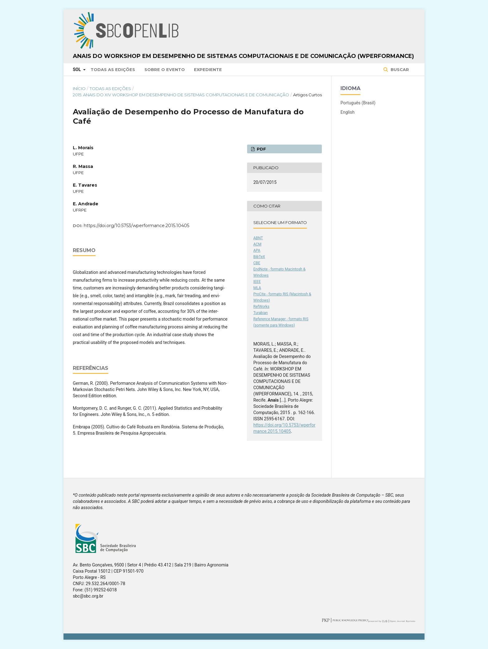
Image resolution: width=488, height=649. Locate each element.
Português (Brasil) (357, 102)
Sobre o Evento (164, 69)
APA (256, 250)
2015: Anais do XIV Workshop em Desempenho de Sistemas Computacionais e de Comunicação (181, 94)
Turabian (260, 313)
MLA (257, 288)
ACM (257, 244)
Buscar (399, 69)
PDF (261, 148)
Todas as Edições (113, 69)
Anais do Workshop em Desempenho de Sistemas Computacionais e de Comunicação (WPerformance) (243, 56)
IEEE (257, 281)
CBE (256, 263)
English (347, 112)
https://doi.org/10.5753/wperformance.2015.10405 (136, 225)
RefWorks (261, 306)
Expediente (208, 69)
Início (79, 88)
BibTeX (259, 257)
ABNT (258, 238)
